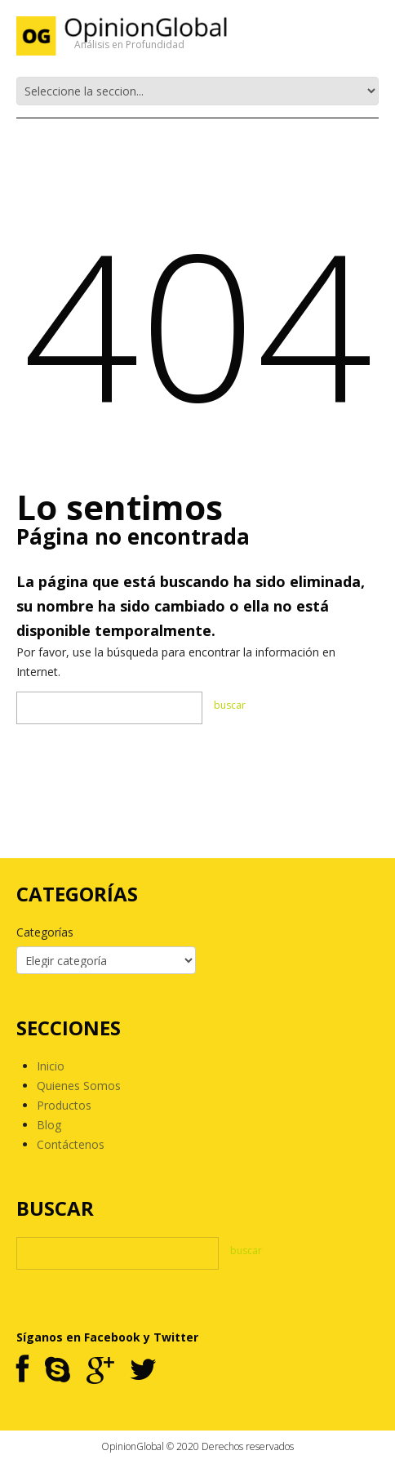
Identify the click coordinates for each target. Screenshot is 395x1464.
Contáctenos (70, 1144)
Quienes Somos (79, 1085)
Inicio (50, 1066)
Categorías (44, 932)
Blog (49, 1124)
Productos (64, 1105)
